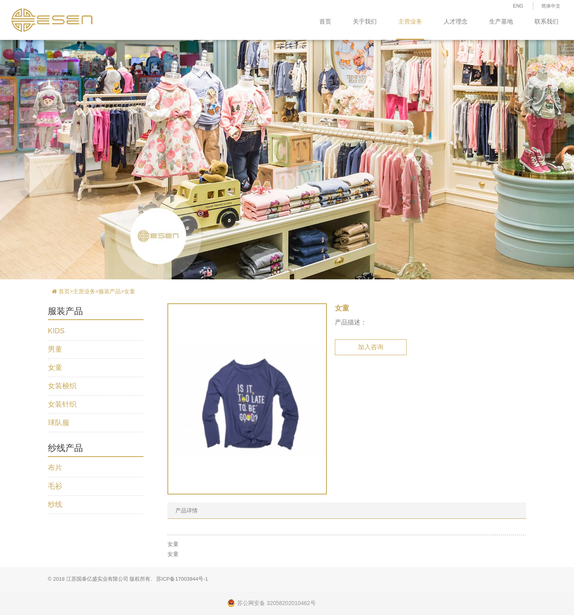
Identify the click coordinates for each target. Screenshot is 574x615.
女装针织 (62, 404)
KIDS (56, 331)
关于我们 (365, 21)
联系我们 (546, 21)
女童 (129, 291)
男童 (55, 349)
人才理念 (456, 21)
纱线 (55, 504)
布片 (55, 468)
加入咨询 (370, 347)
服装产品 (109, 291)
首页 (325, 21)
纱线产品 (65, 448)
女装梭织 (62, 386)
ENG (518, 6)
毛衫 (55, 486)
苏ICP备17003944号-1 (182, 579)
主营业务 (410, 21)
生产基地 (501, 21)
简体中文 (550, 6)
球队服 (58, 423)
